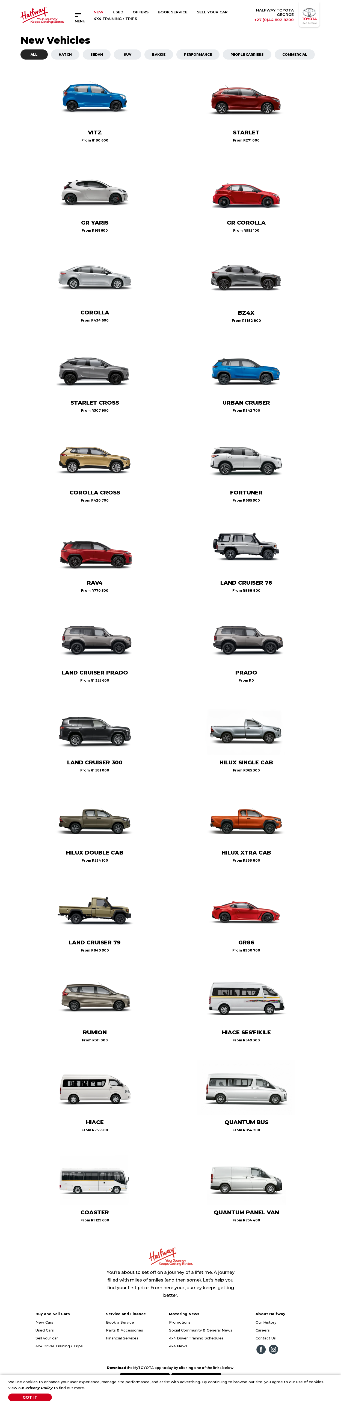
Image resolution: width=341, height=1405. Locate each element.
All (34, 54)
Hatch (65, 54)
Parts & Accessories (124, 1330)
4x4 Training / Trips (115, 18)
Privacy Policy (39, 1388)
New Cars (44, 1322)
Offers (141, 12)
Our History (266, 1322)
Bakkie (158, 54)
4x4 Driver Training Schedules (196, 1338)
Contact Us (266, 1338)
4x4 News (178, 1346)
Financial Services (122, 1338)
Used (118, 12)
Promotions (180, 1322)
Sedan (96, 54)
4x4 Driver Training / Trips (59, 1346)
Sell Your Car (212, 12)
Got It (30, 1397)
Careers (263, 1330)
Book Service (173, 12)
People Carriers (247, 54)
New (98, 12)
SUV (127, 54)
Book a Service (120, 1322)
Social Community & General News (200, 1330)
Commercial (294, 54)
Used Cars (44, 1330)
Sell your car (46, 1338)
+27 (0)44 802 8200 (274, 19)
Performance (198, 54)
